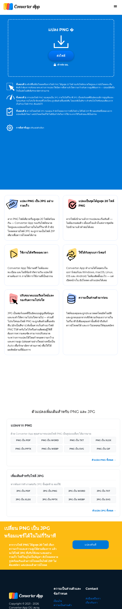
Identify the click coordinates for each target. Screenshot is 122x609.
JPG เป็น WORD (76, 401)
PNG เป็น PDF (23, 350)
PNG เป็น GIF (103, 359)
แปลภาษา (91, 520)
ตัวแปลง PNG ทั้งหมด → (104, 370)
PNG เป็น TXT (77, 350)
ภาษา (100, 535)
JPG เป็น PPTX (50, 409)
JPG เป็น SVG (103, 409)
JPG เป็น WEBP (77, 409)
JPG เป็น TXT (103, 401)
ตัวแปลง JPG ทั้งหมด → (104, 420)
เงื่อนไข (58, 511)
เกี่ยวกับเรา (92, 512)
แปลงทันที (90, 454)
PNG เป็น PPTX (23, 359)
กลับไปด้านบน (105, 603)
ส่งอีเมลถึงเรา (93, 508)
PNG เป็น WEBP (50, 359)
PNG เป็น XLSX (103, 350)
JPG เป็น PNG (50, 401)
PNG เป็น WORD (50, 350)
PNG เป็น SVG (77, 359)
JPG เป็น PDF (23, 401)
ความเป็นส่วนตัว (63, 515)
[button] (10, 128)
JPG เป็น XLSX (23, 409)
